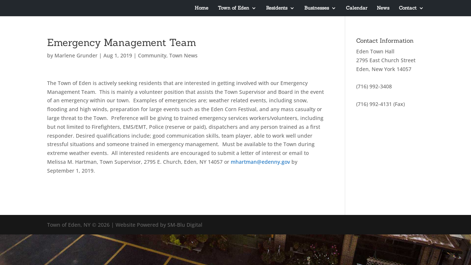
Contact (408, 8)
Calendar (356, 8)
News (383, 8)
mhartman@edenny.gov (260, 161)
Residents (276, 8)
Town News (183, 55)
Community (152, 55)
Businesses (316, 8)
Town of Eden (233, 8)
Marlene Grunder (76, 55)
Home (201, 8)
